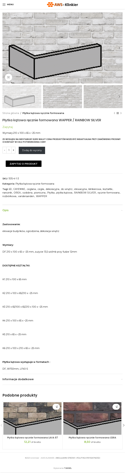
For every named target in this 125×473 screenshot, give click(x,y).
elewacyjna (80, 189)
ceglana (31, 189)
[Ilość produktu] (9, 150)
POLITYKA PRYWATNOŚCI (88, 458)
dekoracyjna (52, 189)
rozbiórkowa (9, 196)
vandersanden (26, 196)
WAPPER (41, 196)
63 (10, 189)
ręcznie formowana (108, 192)
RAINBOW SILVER (85, 192)
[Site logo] (62, 4)
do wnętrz (66, 189)
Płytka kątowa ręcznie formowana (43, 113)
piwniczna (39, 192)
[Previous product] (114, 113)
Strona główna (10, 113)
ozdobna (27, 192)
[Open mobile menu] (8, 4)
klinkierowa (95, 189)
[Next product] (121, 113)
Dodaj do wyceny (32, 150)
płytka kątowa (64, 192)
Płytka (51, 192)
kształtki (107, 189)
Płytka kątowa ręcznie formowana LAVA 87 (32, 437)
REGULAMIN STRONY (65, 458)
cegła (41, 189)
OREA (17, 192)
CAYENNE (19, 189)
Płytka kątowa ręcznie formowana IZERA (92, 437)
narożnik (7, 192)
